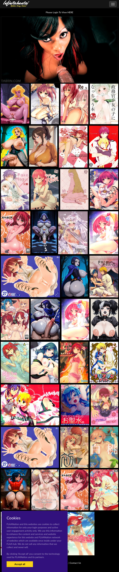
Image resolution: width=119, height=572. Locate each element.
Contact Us (75, 562)
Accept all (19, 564)
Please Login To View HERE (59, 12)
